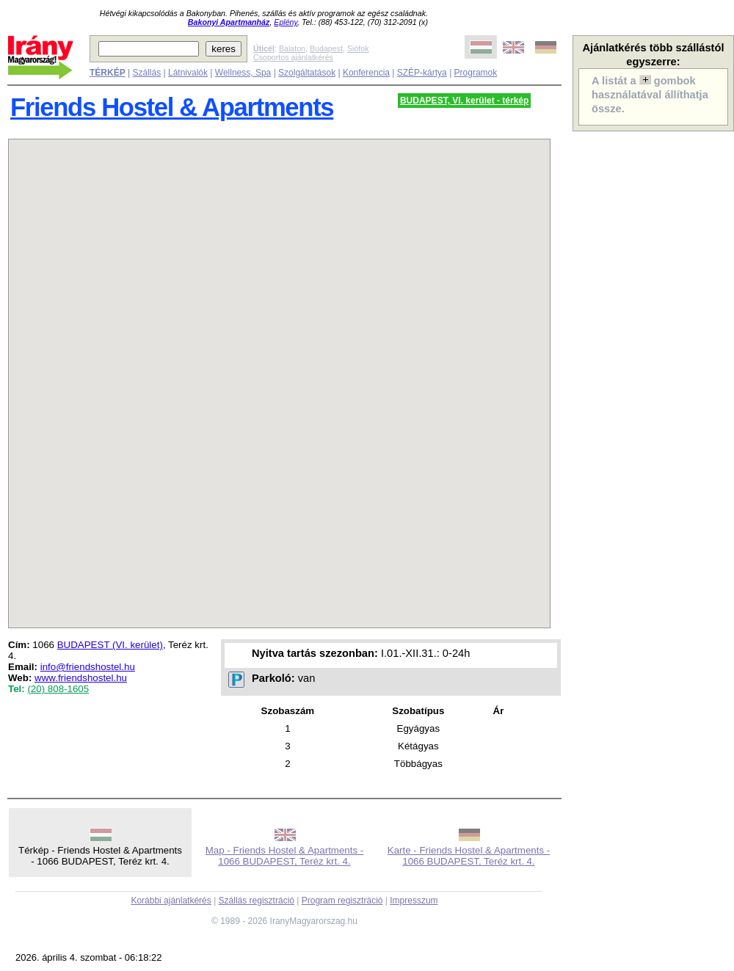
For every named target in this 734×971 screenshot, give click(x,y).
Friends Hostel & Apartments (171, 107)
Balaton (292, 48)
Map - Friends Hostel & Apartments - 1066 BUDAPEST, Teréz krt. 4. (285, 856)
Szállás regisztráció (256, 900)
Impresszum (413, 900)
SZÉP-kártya (422, 73)
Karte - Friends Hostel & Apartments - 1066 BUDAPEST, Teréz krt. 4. (469, 856)
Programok (476, 73)
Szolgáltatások (306, 73)
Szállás (146, 73)
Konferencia (366, 73)
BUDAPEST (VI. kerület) (110, 644)
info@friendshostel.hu (87, 666)
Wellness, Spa (243, 73)
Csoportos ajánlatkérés (293, 57)
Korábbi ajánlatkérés (171, 900)
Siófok (358, 48)
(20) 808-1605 (58, 688)
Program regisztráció (342, 900)
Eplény (285, 22)
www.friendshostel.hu (80, 677)
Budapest (326, 48)
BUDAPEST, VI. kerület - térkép (464, 100)
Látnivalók (188, 73)
